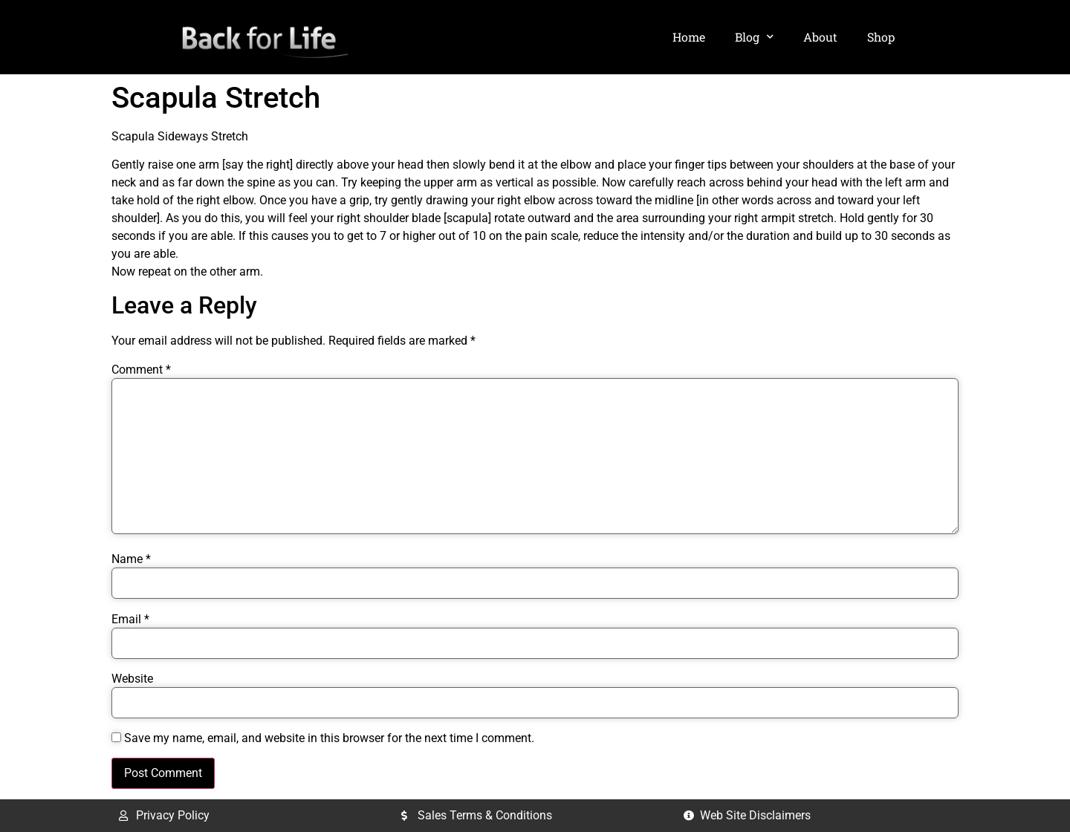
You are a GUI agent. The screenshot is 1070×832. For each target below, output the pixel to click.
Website (132, 679)
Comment (141, 370)
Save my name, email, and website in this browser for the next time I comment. (329, 738)
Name (131, 559)
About (820, 37)
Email (130, 619)
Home (688, 37)
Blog (754, 36)
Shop (881, 37)
